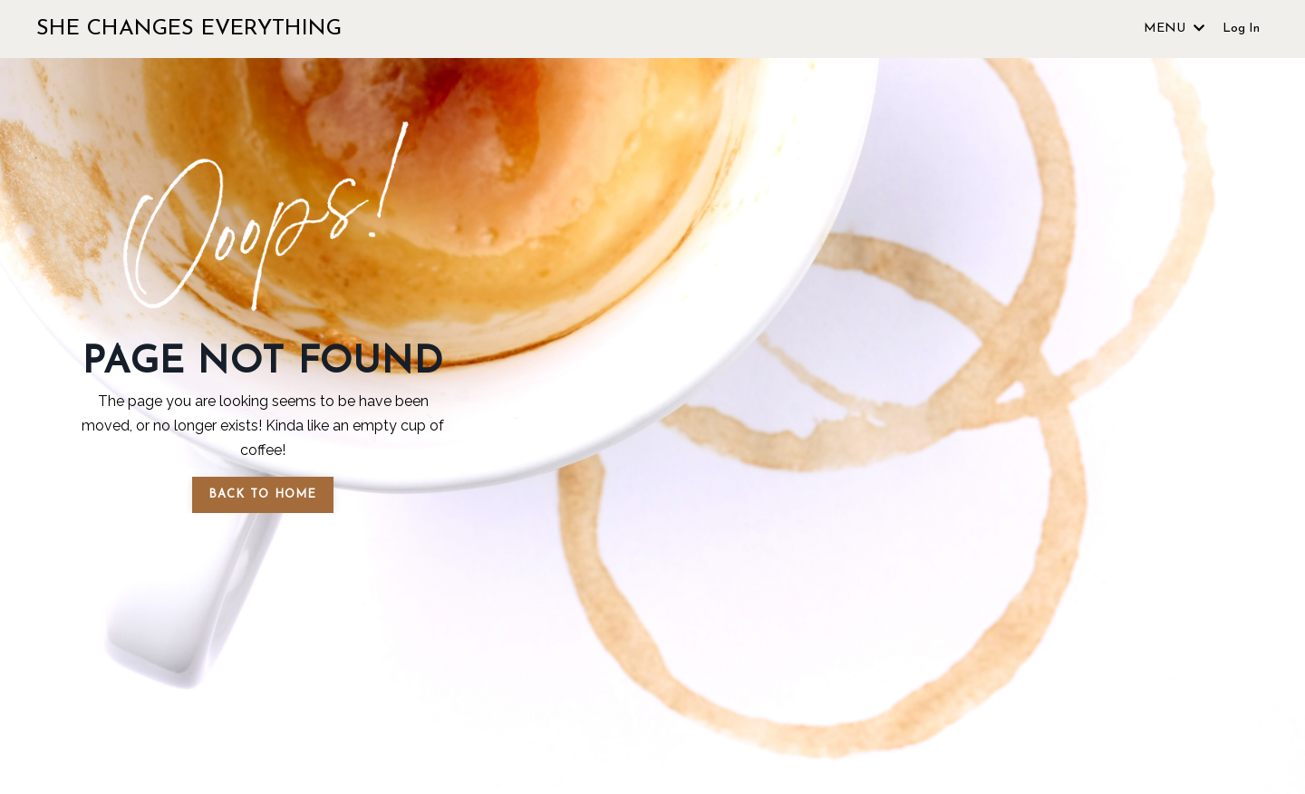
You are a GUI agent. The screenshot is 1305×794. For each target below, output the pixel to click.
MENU (1174, 28)
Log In (1241, 28)
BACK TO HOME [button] (262, 494)
